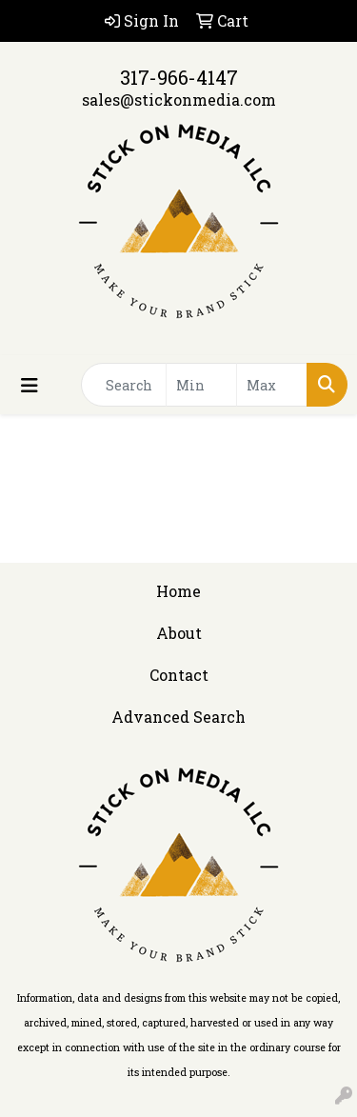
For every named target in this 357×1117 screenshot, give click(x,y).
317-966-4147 (179, 77)
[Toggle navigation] (30, 385)
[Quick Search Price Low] (201, 385)
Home (178, 591)
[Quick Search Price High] (271, 385)
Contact (178, 675)
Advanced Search (178, 717)
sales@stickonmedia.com (179, 100)
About (179, 633)
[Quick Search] (124, 385)
